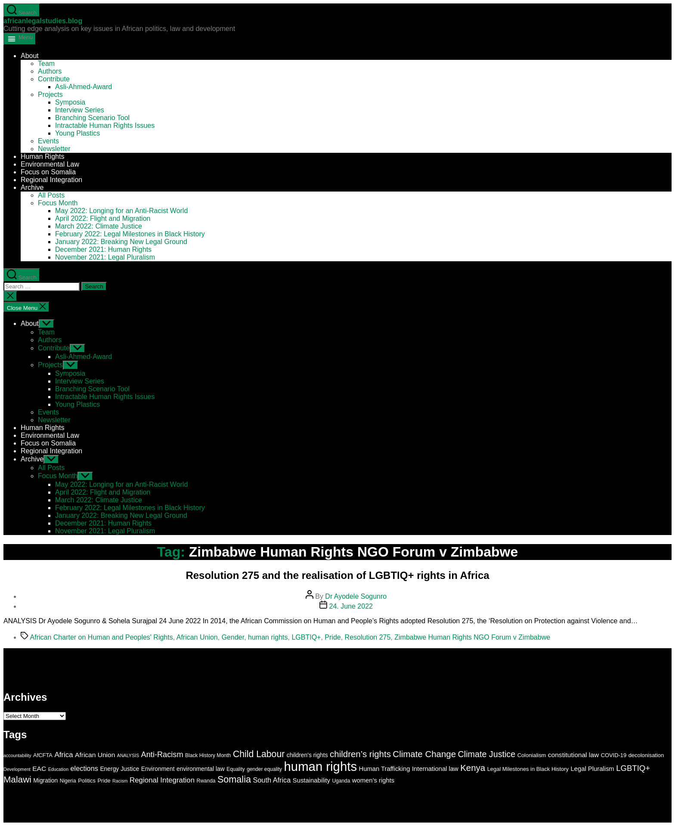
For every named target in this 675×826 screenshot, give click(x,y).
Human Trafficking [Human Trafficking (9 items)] (384, 768)
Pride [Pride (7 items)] (103, 780)
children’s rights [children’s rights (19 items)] (360, 754)
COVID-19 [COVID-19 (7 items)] (614, 755)
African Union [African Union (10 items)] (95, 754)
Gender (233, 637)
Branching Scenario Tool (92, 117)
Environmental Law (50, 164)
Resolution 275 (368, 637)
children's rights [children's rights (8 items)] (307, 755)
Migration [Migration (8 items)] (45, 780)
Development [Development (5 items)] (17, 769)
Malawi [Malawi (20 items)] (17, 779)
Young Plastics (77, 133)
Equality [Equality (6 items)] (235, 769)
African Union (197, 637)
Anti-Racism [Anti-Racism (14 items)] (162, 754)
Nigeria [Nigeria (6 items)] (68, 781)
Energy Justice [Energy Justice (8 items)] (119, 768)
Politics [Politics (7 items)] (87, 780)
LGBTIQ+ (306, 637)
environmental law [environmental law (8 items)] (200, 768)
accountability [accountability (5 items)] (17, 755)
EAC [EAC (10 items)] (39, 768)
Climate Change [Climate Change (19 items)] (424, 754)
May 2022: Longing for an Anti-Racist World (121, 210)
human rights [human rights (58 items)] (320, 766)
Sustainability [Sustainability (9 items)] (311, 780)
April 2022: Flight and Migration (102, 218)
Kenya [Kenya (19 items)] (472, 768)
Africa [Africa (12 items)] (63, 755)
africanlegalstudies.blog (42, 21)
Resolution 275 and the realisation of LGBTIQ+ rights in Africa (337, 575)
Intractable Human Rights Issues (105, 125)
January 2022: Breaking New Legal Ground (121, 241)
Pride (333, 637)
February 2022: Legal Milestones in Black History (130, 234)
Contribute (54, 79)
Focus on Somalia (48, 172)
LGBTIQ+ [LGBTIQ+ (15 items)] (633, 768)
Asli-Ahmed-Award (83, 86)
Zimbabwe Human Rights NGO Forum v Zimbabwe (472, 637)
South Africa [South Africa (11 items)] (272, 780)
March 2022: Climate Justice (98, 226)
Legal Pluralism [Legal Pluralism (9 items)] (592, 768)
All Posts (51, 195)
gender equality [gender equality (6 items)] (264, 769)
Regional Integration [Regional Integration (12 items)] (162, 780)
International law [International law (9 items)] (435, 768)
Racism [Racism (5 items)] (120, 780)
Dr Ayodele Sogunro (356, 596)
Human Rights (42, 156)
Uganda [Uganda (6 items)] (341, 781)
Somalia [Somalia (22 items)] (234, 779)
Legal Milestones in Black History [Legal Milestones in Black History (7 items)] (528, 769)
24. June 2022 (351, 606)
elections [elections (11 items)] (84, 768)
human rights (268, 637)
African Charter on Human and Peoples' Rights (101, 637)
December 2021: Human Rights (103, 249)
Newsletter (54, 148)
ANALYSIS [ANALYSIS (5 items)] (128, 755)
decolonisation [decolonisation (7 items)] (646, 755)
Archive (32, 187)
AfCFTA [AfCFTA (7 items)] (43, 755)
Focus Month (57, 203)
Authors (50, 71)
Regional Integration (51, 179)
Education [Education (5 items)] (58, 769)
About (30, 55)
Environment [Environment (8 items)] (158, 768)
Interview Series (79, 110)
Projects (50, 94)
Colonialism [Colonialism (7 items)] (531, 755)
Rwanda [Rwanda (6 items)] (206, 781)
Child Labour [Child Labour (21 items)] (259, 754)
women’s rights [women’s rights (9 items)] (373, 780)
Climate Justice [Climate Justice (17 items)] (487, 754)
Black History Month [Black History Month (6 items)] (208, 755)
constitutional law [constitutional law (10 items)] (573, 754)
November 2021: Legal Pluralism (105, 257)
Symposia (70, 102)
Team (46, 63)
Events (48, 141)
